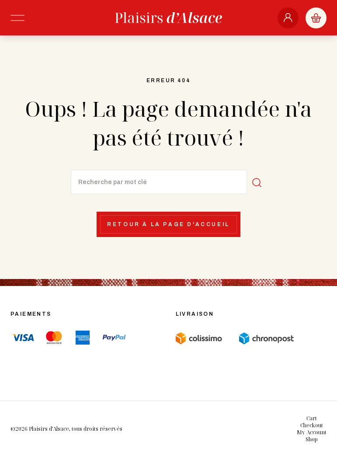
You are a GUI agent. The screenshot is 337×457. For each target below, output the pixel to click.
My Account (312, 432)
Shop (312, 439)
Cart (311, 418)
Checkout (311, 425)
